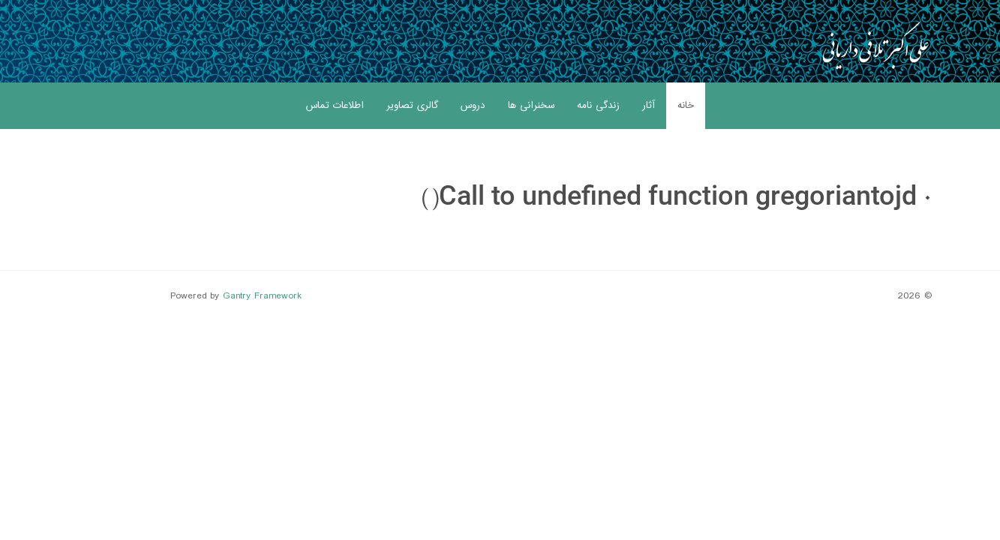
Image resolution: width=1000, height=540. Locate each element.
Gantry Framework (262, 296)
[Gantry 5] (875, 45)
